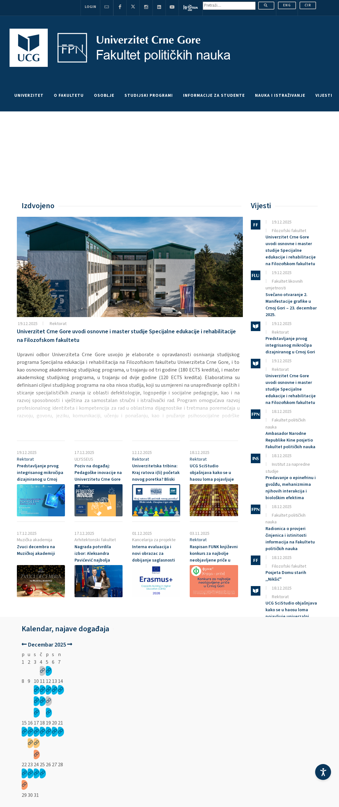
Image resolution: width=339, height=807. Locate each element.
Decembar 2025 (47, 645)
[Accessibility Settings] (323, 772)
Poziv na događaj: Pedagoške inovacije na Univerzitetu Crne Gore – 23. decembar (98, 476)
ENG (287, 5)
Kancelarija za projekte (154, 540)
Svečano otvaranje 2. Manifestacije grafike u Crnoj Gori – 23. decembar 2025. (291, 305)
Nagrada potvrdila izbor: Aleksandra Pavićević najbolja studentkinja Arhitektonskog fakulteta (92, 564)
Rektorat (58, 323)
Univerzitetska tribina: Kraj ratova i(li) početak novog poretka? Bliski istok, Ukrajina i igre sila (156, 476)
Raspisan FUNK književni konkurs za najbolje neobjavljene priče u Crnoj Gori (214, 557)
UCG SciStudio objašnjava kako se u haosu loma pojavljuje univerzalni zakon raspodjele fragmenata (213, 479)
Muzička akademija (34, 540)
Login (90, 7)
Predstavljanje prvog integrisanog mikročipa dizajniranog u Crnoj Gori (40, 476)
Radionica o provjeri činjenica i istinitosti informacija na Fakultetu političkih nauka (290, 539)
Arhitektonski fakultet (95, 540)
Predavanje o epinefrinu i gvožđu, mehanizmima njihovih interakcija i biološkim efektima (290, 488)
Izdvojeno (38, 205)
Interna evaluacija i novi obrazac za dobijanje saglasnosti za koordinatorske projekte (153, 560)
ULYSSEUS (83, 459)
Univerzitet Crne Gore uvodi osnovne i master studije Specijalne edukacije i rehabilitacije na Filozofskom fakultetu (290, 250)
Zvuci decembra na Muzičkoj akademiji (36, 550)
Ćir (308, 5)
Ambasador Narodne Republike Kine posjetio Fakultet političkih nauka (290, 440)
